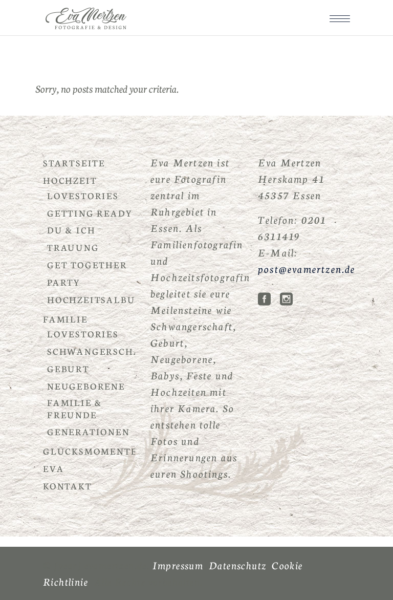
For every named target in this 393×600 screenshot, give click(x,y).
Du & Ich (71, 229)
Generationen (88, 431)
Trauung (73, 247)
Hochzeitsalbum (95, 299)
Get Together (87, 264)
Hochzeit (70, 180)
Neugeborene (86, 386)
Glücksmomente (90, 451)
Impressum (178, 565)
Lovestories (83, 195)
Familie (65, 319)
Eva (53, 468)
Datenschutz (237, 565)
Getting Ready (90, 213)
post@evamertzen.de (307, 268)
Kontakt (67, 485)
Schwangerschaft (100, 351)
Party (64, 282)
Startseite (74, 162)
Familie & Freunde (74, 408)
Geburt (68, 368)
